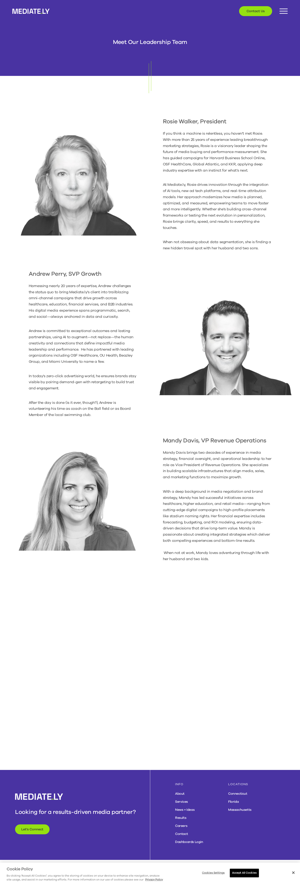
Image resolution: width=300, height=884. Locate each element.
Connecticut (237, 793)
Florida (233, 801)
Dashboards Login (189, 842)
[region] (150, 873)
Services (181, 801)
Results (180, 818)
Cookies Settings (213, 873)
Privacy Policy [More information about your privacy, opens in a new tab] (154, 880)
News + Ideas (184, 809)
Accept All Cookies (244, 873)
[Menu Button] (284, 11)
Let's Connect (32, 829)
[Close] (293, 872)
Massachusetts (239, 809)
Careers (181, 826)
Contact (181, 834)
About (180, 793)
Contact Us (256, 11)
